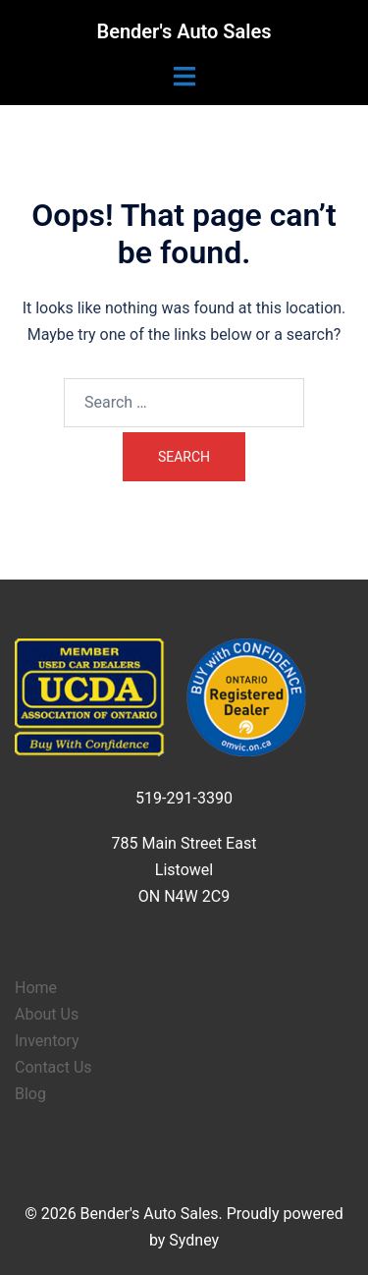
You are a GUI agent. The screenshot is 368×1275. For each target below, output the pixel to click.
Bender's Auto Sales (183, 31)
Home (36, 987)
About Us (47, 1014)
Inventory (47, 1040)
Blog (30, 1093)
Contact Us (53, 1067)
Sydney (194, 1240)
